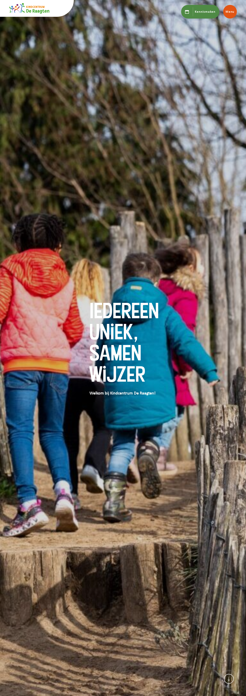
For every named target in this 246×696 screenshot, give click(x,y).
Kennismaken (205, 11)
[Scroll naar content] (229, 679)
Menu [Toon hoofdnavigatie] (230, 11)
